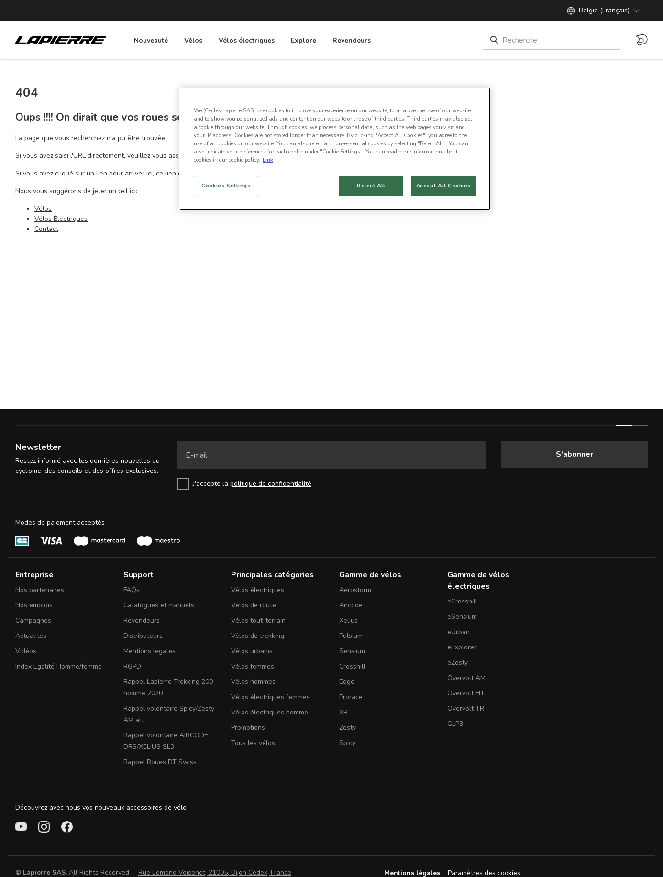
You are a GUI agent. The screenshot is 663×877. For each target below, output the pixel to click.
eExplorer (461, 647)
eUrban (458, 631)
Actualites (30, 635)
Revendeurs (141, 620)
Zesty (347, 727)
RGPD (132, 666)
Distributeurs (143, 635)
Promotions (248, 727)
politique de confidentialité (270, 483)
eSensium (462, 616)
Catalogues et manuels (158, 605)
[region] (334, 149)
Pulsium (351, 635)
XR (343, 712)
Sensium (352, 651)
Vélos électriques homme (269, 712)
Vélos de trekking (257, 635)
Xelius (348, 620)
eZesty (457, 662)
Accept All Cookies (443, 185)
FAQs (131, 589)
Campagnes (33, 620)
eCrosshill (462, 601)
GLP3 (455, 723)
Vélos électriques (257, 589)
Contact (46, 228)
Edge (346, 681)
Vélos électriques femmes (270, 697)
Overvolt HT (466, 693)
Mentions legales (149, 651)
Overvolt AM (466, 677)
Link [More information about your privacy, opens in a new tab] (268, 160)
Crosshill (352, 666)
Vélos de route (253, 605)
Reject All (371, 185)
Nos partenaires (39, 589)
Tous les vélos (253, 742)
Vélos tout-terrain (258, 620)
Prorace (351, 697)
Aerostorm (355, 589)
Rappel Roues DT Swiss (160, 762)
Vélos (43, 208)
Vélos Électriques (61, 218)
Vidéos (25, 651)
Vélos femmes (252, 666)
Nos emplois (34, 605)
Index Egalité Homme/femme (58, 666)
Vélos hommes (253, 681)
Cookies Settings (225, 185)
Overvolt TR (465, 708)
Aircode (351, 605)
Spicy (347, 742)
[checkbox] (331, 484)
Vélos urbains (252, 651)
